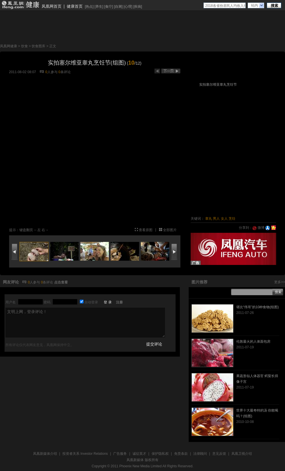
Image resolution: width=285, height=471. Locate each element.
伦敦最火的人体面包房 (253, 342)
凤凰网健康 (8, 46)
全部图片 (170, 230)
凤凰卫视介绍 (241, 454)
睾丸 (208, 219)
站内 (254, 5)
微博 (258, 228)
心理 (128, 7)
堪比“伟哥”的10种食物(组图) (257, 307)
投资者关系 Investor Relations (85, 454)
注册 (119, 302)
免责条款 (181, 454)
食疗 (108, 7)
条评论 (64, 72)
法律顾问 (200, 454)
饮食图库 (38, 46)
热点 (89, 7)
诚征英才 (139, 454)
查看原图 (145, 230)
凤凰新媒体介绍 (45, 454)
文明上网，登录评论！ (85, 323)
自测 (118, 7)
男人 (216, 219)
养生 (98, 7)
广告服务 (120, 454)
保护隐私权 (160, 454)
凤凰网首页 (52, 6)
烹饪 (232, 219)
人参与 (51, 72)
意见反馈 (219, 454)
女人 (224, 219)
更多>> (279, 282)
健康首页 (75, 6)
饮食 (24, 46)
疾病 (137, 7)
